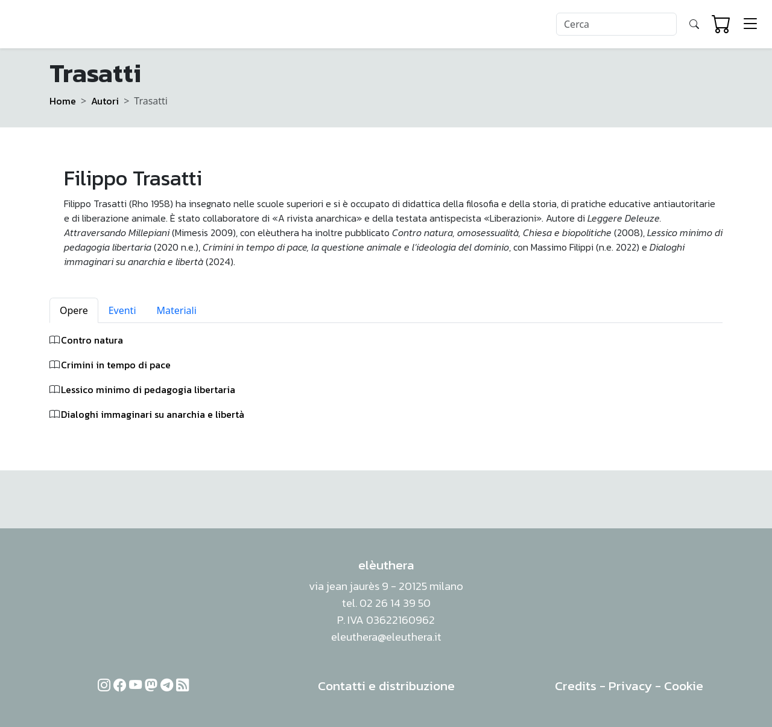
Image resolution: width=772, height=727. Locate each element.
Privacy (630, 685)
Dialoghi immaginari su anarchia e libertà (152, 414)
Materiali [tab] (177, 310)
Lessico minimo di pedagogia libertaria (148, 389)
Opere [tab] (74, 310)
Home (62, 101)
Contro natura (92, 340)
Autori (105, 101)
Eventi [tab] (122, 310)
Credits (575, 685)
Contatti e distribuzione (386, 685)
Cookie (683, 685)
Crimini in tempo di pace (116, 364)
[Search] (616, 24)
